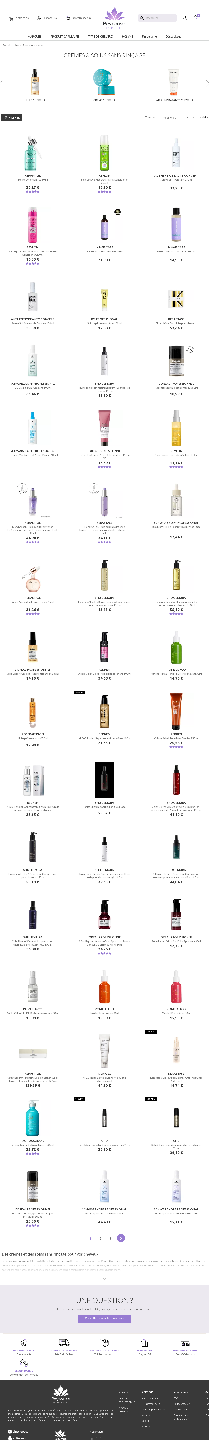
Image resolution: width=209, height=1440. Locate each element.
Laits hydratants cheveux (174, 100)
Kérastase (124, 1392)
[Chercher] (160, 18)
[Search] (142, 18)
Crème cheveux (104, 100)
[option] (104, 1)
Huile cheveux (35, 100)
